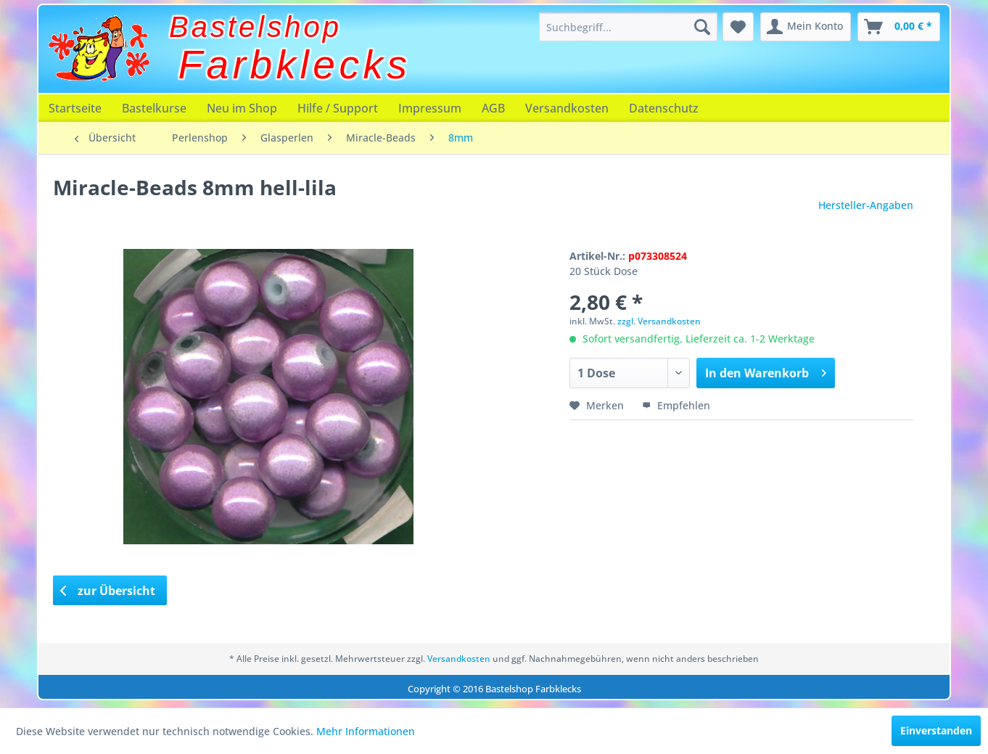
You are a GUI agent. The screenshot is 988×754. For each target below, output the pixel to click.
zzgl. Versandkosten (659, 321)
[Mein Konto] (805, 26)
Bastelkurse (154, 108)
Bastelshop (255, 27)
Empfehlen (676, 405)
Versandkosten (567, 108)
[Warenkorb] (898, 26)
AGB (493, 108)
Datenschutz (664, 108)
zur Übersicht (108, 591)
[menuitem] (628, 26)
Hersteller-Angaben (865, 205)
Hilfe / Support (337, 108)
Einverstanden (936, 730)
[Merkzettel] (738, 26)
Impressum (429, 108)
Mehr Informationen (365, 731)
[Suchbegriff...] (628, 26)
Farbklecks (294, 64)
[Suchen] (702, 26)
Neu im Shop (242, 108)
